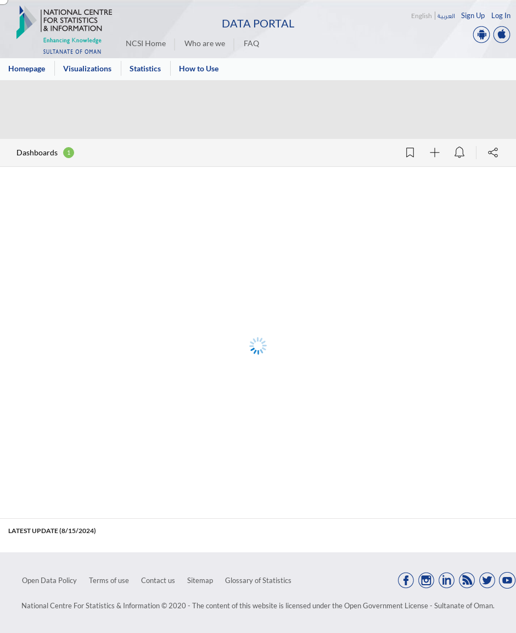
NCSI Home (146, 43)
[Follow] (435, 152)
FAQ (251, 43)
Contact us (158, 580)
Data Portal (258, 23)
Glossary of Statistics (258, 580)
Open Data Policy (49, 580)
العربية (446, 16)
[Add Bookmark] (410, 152)
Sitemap (200, 580)
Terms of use (109, 580)
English (421, 16)
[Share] (493, 152)
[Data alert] (459, 152)
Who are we (204, 43)
